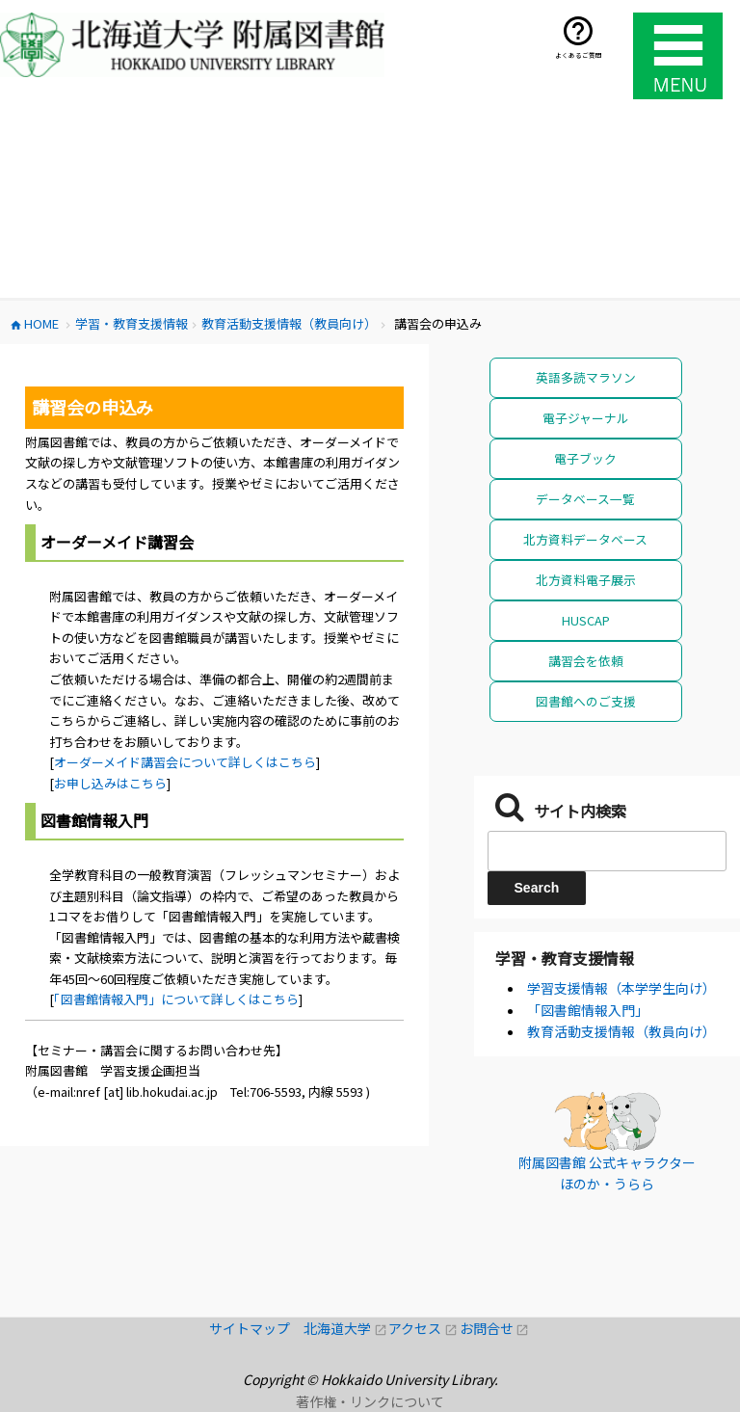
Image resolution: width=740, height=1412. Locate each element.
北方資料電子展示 (586, 580)
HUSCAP (586, 620)
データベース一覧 (585, 499)
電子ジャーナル (585, 418)
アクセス (423, 1328)
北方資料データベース (585, 539)
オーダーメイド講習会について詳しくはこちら (185, 762)
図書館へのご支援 (586, 701)
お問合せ (495, 1328)
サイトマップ (256, 1328)
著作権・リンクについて (370, 1401)
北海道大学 (346, 1328)
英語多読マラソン (586, 377)
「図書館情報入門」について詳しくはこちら (176, 999)
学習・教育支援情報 (564, 958)
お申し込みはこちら (110, 783)
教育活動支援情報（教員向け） (621, 1031)
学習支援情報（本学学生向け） (621, 988)
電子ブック (585, 458)
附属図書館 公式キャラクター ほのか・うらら (607, 1173)
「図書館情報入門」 (587, 1010)
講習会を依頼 (585, 661)
